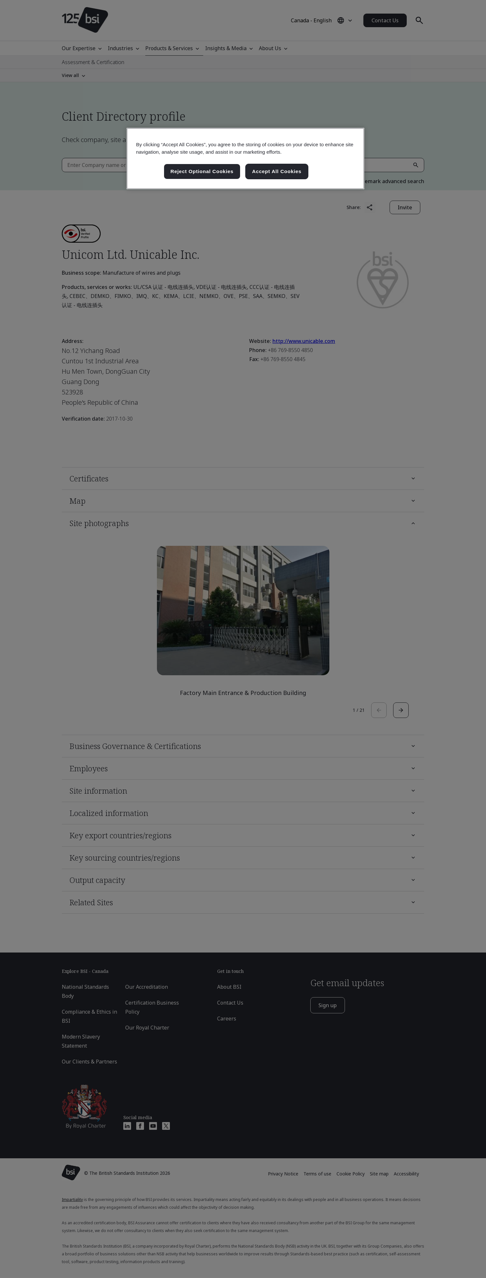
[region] (245, 158)
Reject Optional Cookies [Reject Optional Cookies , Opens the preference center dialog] (202, 171)
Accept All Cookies (277, 171)
